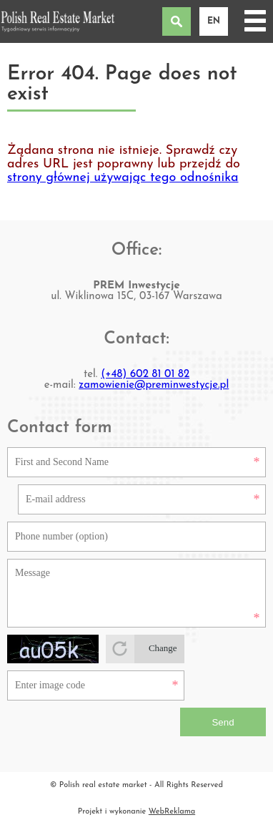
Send (223, 722)
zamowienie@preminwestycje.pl (154, 385)
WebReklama (172, 812)
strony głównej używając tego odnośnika (123, 178)
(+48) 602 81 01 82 (145, 374)
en (213, 21)
